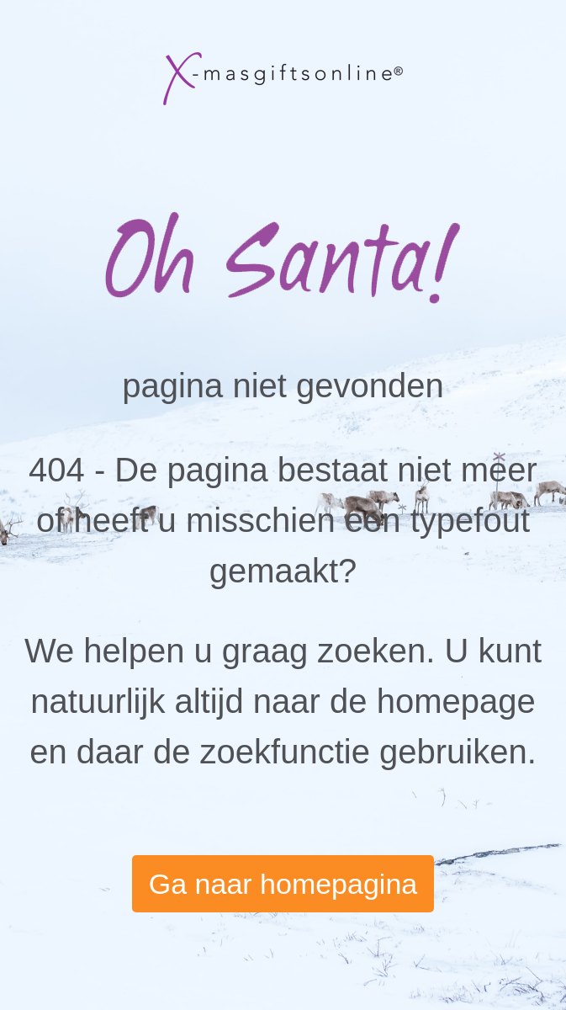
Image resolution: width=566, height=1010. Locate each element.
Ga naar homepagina (283, 884)
